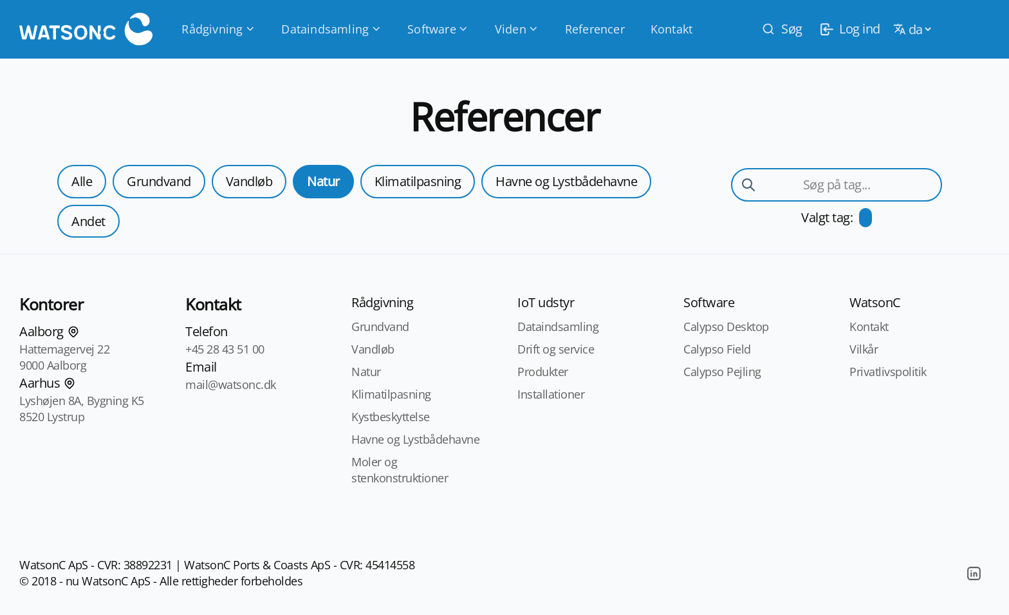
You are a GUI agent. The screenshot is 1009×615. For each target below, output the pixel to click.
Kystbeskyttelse (390, 416)
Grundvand (159, 181)
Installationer (550, 394)
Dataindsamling (331, 29)
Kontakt (671, 29)
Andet (88, 221)
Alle (81, 181)
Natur (323, 181)
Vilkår (863, 349)
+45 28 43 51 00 (224, 349)
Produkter (542, 371)
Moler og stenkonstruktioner (399, 470)
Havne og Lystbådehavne (566, 181)
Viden (517, 29)
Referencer (595, 29)
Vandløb (249, 181)
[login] (847, 29)
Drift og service (555, 349)
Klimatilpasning (418, 181)
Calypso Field (717, 349)
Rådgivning (218, 29)
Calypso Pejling (722, 371)
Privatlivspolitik (888, 371)
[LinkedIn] (974, 573)
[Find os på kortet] (73, 331)
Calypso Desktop (726, 326)
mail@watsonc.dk (230, 384)
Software (438, 29)
